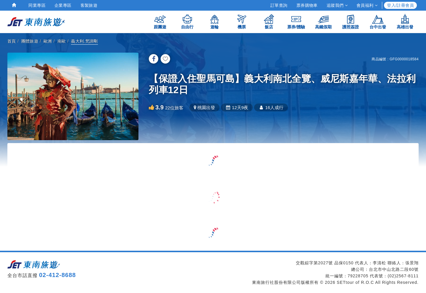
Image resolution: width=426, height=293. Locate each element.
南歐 (61, 41)
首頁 (11, 41)
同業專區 (37, 5)
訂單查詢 (279, 5)
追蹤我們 (337, 5)
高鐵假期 (323, 21)
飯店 (269, 21)
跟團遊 (160, 21)
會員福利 (366, 5)
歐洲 (47, 41)
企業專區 (63, 5)
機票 (242, 21)
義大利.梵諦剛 (84, 41)
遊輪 (214, 21)
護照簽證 (350, 21)
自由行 (187, 21)
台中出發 (377, 21)
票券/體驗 (296, 21)
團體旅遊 (29, 41)
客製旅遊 (89, 5)
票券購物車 (307, 5)
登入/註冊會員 (400, 5)
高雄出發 (405, 21)
